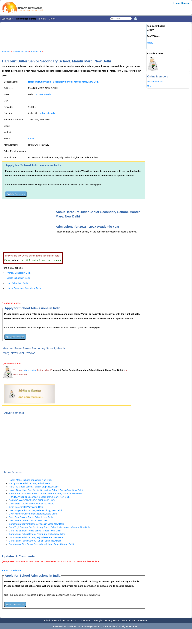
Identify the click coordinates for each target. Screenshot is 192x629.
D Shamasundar (155, 81)
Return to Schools (11, 570)
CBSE (31, 138)
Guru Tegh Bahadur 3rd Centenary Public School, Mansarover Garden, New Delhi (49, 527)
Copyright (97, 620)
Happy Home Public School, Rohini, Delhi (29, 483)
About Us (71, 620)
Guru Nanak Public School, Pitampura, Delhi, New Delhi (37, 534)
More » (52, 18)
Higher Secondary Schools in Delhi (23, 288)
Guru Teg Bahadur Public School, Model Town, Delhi (35, 530)
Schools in (36, 51)
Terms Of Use (128, 620)
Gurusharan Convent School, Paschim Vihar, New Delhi (36, 524)
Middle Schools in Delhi (18, 278)
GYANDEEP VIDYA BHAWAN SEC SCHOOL (31, 503)
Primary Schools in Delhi (18, 273)
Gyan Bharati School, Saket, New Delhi (28, 520)
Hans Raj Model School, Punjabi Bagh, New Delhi (33, 486)
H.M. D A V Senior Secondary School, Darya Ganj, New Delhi (39, 497)
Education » (7, 18)
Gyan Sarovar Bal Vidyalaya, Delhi (26, 507)
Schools (6, 51)
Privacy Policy (112, 620)
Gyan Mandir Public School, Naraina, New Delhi (33, 513)
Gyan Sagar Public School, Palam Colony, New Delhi (35, 510)
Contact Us (84, 620)
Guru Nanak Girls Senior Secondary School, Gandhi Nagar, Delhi (41, 544)
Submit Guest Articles (54, 620)
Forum (42, 18)
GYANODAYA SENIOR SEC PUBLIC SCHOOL (32, 500)
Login (176, 3)
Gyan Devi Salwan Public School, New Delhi (31, 517)
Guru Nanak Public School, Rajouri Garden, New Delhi (36, 537)
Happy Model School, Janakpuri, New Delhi (30, 480)
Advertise (142, 620)
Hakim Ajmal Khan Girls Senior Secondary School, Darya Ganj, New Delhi (46, 490)
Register (185, 3)
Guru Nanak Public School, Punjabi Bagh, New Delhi (35, 540)
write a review (30, 370)
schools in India (47, 113)
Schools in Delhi (20, 51)
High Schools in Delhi (17, 283)
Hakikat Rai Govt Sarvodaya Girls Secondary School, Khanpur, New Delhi (45, 493)
